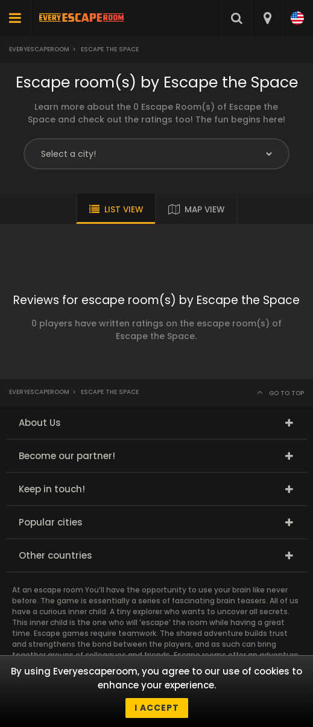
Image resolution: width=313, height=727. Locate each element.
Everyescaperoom (39, 49)
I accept (156, 708)
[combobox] (266, 18)
